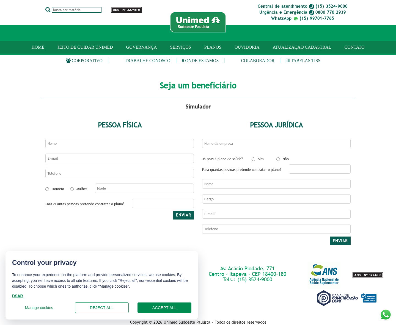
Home (37, 47)
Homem (58, 188)
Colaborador (257, 60)
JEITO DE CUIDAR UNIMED (85, 47)
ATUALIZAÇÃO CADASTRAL (302, 47)
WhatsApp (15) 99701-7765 (302, 18)
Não (286, 158)
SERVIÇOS (180, 47)
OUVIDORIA (247, 47)
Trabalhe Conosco (147, 60)
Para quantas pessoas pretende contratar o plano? (84, 203)
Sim (261, 158)
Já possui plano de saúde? (222, 158)
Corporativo (84, 60)
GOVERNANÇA (141, 47)
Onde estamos (200, 60)
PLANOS (212, 47)
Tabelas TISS (303, 60)
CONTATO (354, 47)
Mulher (81, 188)
